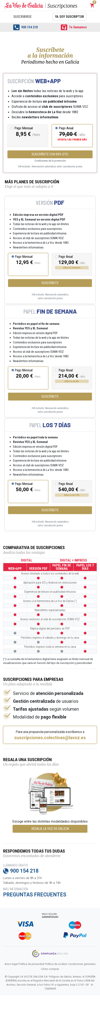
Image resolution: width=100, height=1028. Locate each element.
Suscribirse (22, 17)
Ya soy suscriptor (69, 17)
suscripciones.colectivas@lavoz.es (50, 737)
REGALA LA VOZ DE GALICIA (50, 829)
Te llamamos (74, 27)
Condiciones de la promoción (50, 160)
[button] (92, 5)
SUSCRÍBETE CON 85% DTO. (50, 154)
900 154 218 (25, 27)
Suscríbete (50, 283)
